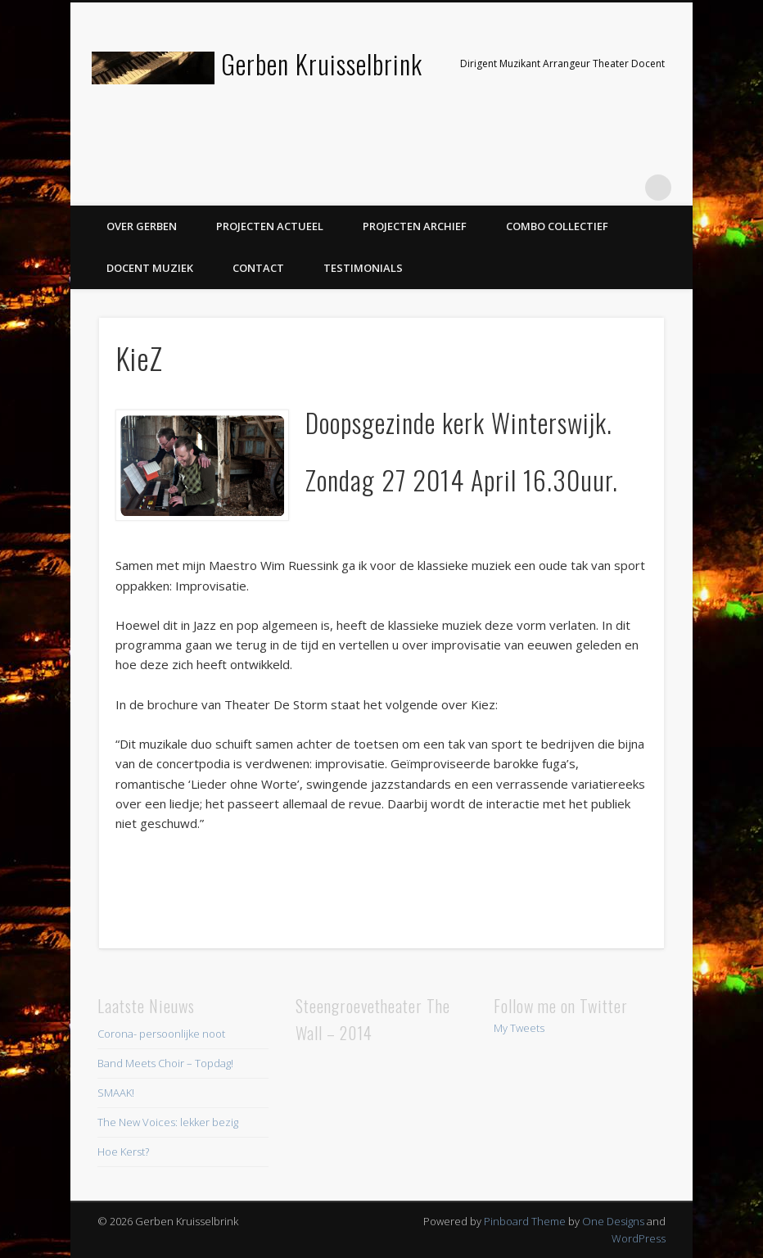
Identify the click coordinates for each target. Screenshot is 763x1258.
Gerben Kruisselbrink (321, 63)
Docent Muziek (149, 267)
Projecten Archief (415, 226)
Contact (258, 267)
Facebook (557, 187)
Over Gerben (141, 226)
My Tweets (519, 1027)
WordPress (639, 1238)
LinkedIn (625, 187)
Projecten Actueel (269, 226)
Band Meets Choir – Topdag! (165, 1063)
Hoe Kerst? (123, 1151)
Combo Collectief (557, 226)
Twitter (591, 187)
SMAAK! (115, 1092)
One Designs (613, 1221)
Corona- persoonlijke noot (161, 1033)
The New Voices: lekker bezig (167, 1122)
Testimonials (363, 267)
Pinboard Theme (525, 1221)
